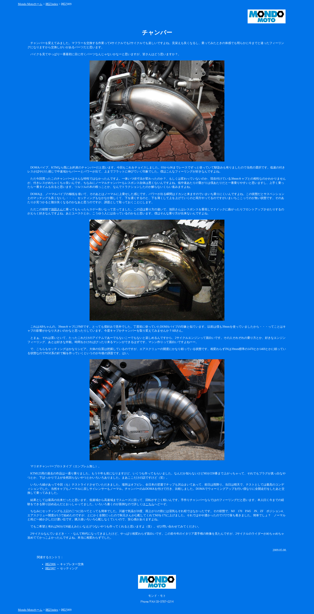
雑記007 (50, 568)
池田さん (57, 209)
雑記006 (50, 564)
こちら (149, 504)
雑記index (52, 4)
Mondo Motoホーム (30, 4)
